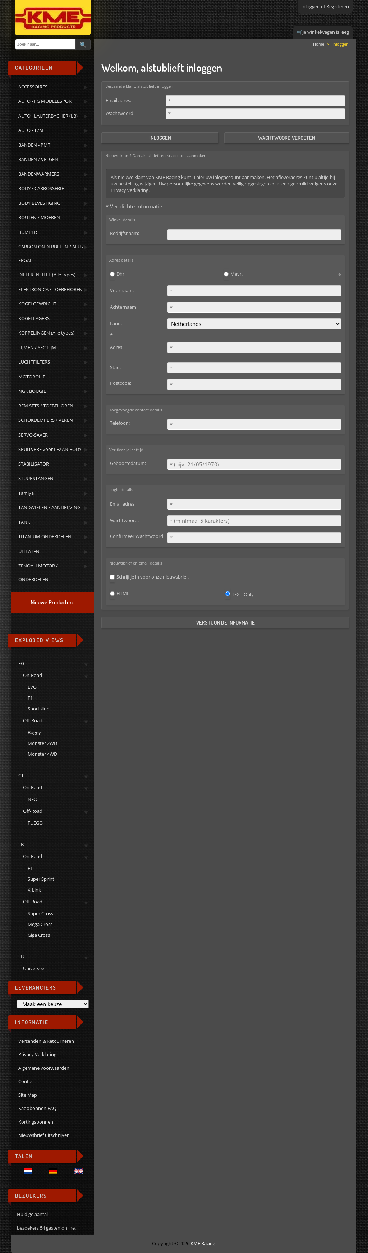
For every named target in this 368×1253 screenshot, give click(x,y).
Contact (26, 1081)
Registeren (337, 6)
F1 (30, 698)
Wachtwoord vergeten (286, 137)
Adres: (116, 347)
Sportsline (38, 708)
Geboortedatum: (128, 463)
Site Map (27, 1095)
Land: (116, 323)
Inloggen (310, 6)
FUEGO (35, 823)
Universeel (34, 968)
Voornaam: (122, 290)
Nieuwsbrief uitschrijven (44, 1135)
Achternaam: (123, 307)
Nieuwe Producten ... (54, 602)
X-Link (34, 889)
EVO (32, 687)
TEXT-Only (243, 594)
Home (318, 44)
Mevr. (236, 274)
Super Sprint (41, 879)
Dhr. (120, 274)
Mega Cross (40, 924)
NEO (32, 799)
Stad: (115, 367)
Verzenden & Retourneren (46, 1041)
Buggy (34, 732)
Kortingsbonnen (35, 1122)
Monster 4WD (42, 754)
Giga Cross (39, 935)
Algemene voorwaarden (43, 1068)
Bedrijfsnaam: (124, 233)
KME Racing (202, 1243)
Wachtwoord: (120, 113)
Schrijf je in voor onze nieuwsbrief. (152, 576)
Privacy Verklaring (37, 1054)
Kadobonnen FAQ (37, 1108)
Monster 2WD (42, 743)
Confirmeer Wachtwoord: (137, 536)
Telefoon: (120, 423)
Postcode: (120, 383)
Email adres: (118, 100)
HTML (122, 593)
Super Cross (40, 913)
